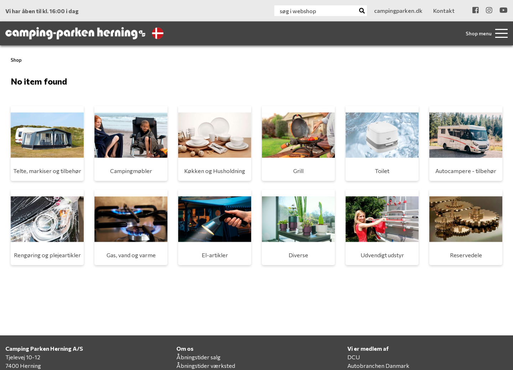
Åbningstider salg (198, 357)
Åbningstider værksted (205, 365)
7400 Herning (23, 365)
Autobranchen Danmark (378, 365)
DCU (353, 357)
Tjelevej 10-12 (22, 357)
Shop (16, 60)
